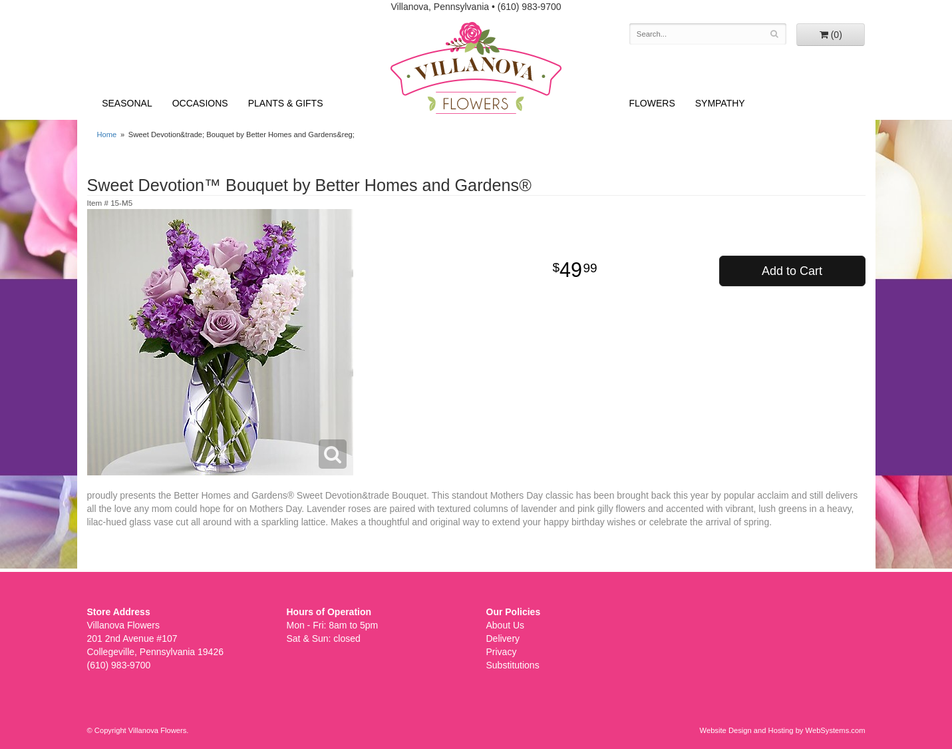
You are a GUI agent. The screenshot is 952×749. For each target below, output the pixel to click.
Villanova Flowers (476, 68)
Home (107, 134)
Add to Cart (792, 271)
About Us (505, 625)
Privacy (501, 651)
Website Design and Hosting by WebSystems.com (783, 730)
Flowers (652, 103)
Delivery (503, 638)
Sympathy (720, 103)
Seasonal (127, 103)
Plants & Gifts (285, 103)
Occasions (200, 103)
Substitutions (513, 665)
